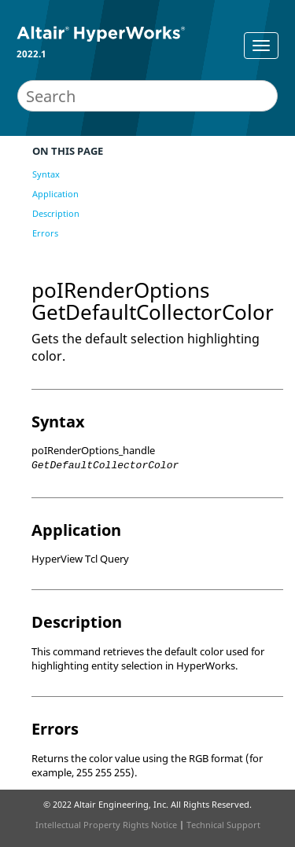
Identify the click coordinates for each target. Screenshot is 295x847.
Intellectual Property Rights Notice (106, 824)
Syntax (46, 174)
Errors (45, 233)
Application (55, 194)
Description (55, 213)
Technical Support (223, 824)
